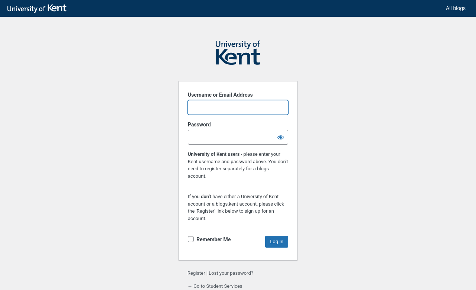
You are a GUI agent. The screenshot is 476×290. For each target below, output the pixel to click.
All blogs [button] (456, 8)
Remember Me (213, 239)
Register (196, 273)
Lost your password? (231, 273)
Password (199, 125)
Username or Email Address (220, 95)
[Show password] (280, 137)
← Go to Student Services (214, 286)
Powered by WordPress (238, 56)
